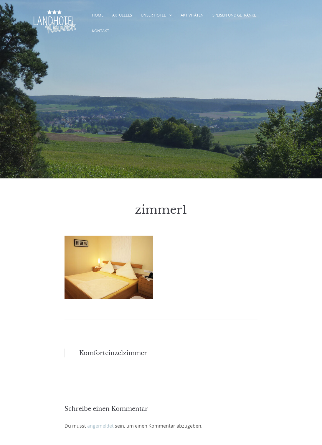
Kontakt (100, 30)
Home (97, 15)
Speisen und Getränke (234, 15)
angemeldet (100, 426)
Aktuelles (122, 15)
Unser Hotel (153, 15)
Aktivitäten (192, 15)
